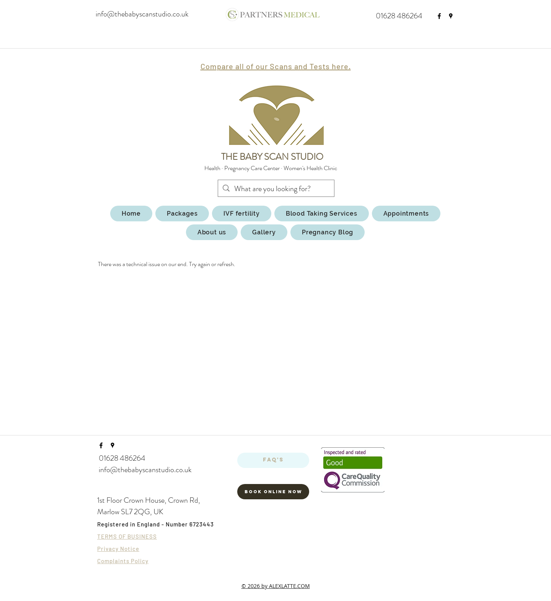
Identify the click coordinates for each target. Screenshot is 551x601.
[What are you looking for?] (276, 189)
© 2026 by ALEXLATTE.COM (275, 586)
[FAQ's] (273, 460)
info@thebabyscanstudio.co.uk (142, 13)
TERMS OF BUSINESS (127, 536)
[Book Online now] (273, 491)
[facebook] (439, 16)
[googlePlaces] (451, 16)
